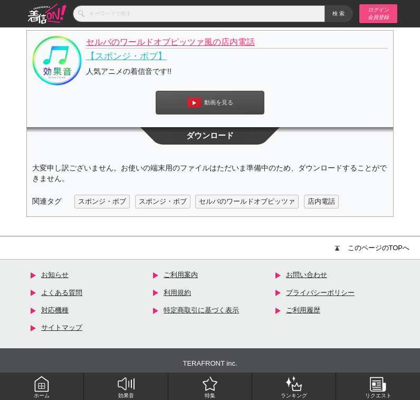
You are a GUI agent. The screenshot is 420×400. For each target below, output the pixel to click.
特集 (210, 386)
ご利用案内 (181, 275)
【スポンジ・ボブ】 (126, 56)
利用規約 (177, 293)
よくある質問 (61, 293)
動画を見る (210, 103)
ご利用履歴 (303, 310)
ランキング (294, 386)
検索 (339, 13)
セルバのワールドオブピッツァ (247, 201)
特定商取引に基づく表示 (201, 310)
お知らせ (55, 275)
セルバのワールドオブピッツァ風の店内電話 (170, 41)
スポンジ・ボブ (102, 201)
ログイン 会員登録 (378, 13)
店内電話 (321, 201)
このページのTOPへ (372, 248)
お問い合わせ (306, 275)
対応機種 (55, 310)
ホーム (42, 386)
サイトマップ (61, 327)
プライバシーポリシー (320, 293)
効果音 (126, 386)
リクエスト (378, 386)
